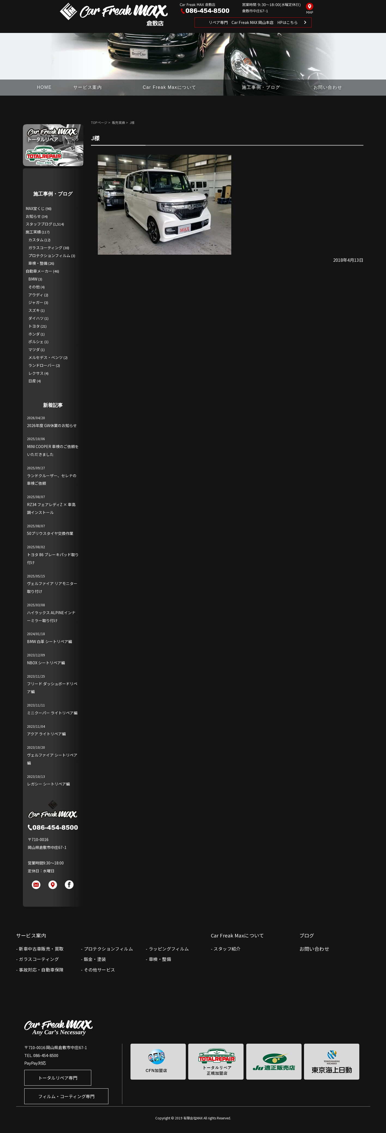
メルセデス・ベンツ (45, 357)
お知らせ (33, 216)
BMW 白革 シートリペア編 (49, 641)
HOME (44, 87)
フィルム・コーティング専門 (66, 1096)
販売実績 (118, 122)
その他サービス (99, 969)
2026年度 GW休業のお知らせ (52, 425)
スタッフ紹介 (227, 948)
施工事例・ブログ (261, 87)
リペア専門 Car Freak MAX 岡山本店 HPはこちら (253, 22)
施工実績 (33, 231)
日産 (32, 380)
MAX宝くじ (35, 208)
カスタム (36, 239)
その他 (34, 287)
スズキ (34, 310)
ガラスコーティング (45, 247)
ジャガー (35, 302)
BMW (32, 279)
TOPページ (99, 122)
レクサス (36, 373)
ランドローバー (41, 365)
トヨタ (34, 326)
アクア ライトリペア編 (46, 733)
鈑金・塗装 (95, 959)
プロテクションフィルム (49, 255)
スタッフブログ (39, 224)
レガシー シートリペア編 (48, 784)
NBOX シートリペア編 (46, 662)
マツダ (34, 349)
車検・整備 (37, 263)
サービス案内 (87, 87)
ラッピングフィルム (169, 948)
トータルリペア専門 (57, 1077)
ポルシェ (36, 341)
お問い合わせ (328, 87)
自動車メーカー (39, 271)
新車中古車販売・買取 (41, 948)
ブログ (306, 935)
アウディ (35, 294)
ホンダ (34, 334)
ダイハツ (36, 318)
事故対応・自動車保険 (41, 969)
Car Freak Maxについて (169, 87)
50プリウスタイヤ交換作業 (50, 533)
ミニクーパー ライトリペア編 (52, 712)
